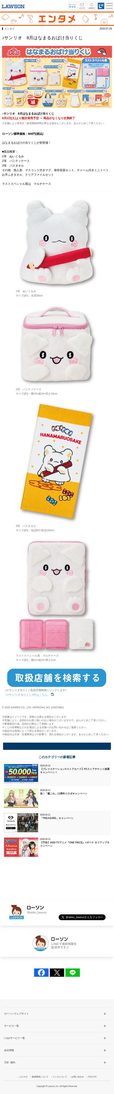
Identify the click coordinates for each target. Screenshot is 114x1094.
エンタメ (9, 28)
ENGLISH (92, 1077)
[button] (109, 5)
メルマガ (23, 1077)
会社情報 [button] (9, 1050)
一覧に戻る (57, 746)
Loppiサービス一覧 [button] (14, 1038)
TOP (107, 993)
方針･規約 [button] (9, 1062)
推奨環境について (40, 1077)
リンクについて (60, 1077)
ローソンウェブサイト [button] (16, 1013)
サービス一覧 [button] (11, 1025)
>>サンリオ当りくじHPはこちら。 (30, 694)
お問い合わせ (77, 1077)
